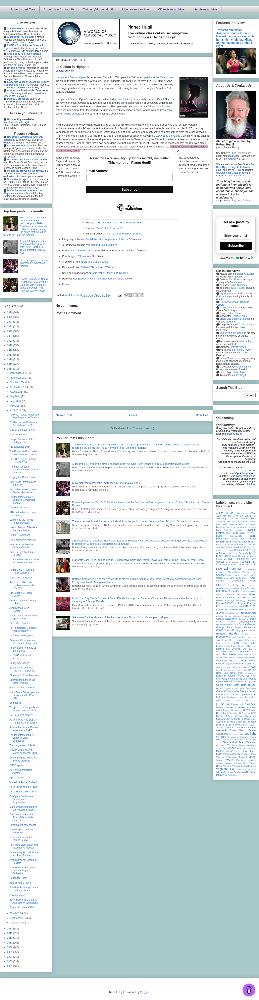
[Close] (178, 151)
